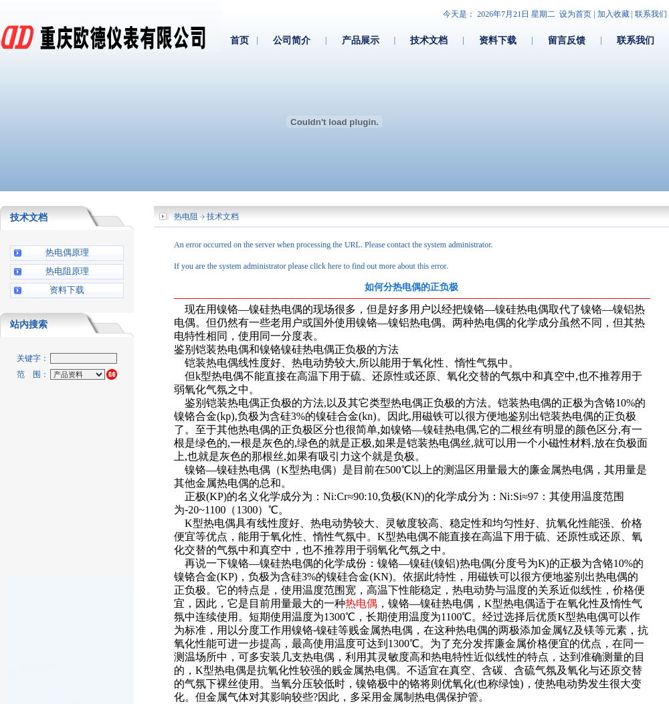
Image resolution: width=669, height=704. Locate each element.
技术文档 (429, 40)
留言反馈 (566, 40)
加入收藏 (613, 14)
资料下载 (497, 40)
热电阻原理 (67, 271)
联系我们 (651, 14)
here (335, 266)
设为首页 (575, 14)
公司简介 (291, 40)
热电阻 (186, 216)
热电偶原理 (67, 252)
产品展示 (360, 40)
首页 (239, 40)
